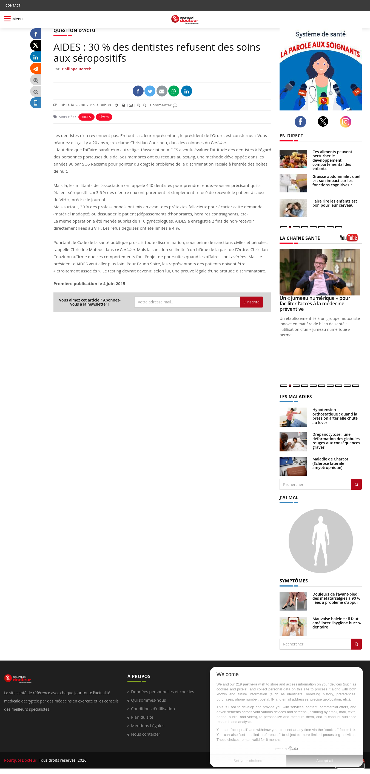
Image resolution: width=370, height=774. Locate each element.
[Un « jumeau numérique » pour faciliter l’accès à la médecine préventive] (321, 272)
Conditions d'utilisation (153, 708)
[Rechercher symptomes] (356, 644)
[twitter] (324, 121)
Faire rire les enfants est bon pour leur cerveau (334, 203)
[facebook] (302, 121)
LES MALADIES (296, 397)
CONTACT (12, 5)
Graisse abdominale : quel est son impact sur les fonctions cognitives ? (336, 180)
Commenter (164, 105)
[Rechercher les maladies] (356, 484)
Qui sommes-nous (148, 700)
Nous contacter (145, 734)
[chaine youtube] (351, 239)
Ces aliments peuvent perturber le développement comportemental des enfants (332, 160)
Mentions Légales (147, 725)
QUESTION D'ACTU (74, 30)
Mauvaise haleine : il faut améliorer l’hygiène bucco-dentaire (336, 623)
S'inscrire (251, 302)
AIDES (86, 117)
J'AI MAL (289, 497)
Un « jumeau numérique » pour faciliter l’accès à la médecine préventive (315, 303)
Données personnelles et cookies (162, 691)
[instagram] (347, 122)
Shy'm (104, 117)
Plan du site (142, 717)
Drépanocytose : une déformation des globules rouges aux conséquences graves (336, 440)
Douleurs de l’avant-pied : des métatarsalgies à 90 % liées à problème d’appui (336, 598)
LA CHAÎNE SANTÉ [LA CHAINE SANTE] (300, 238)
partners (250, 684)
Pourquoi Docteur (21, 760)
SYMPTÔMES (294, 581)
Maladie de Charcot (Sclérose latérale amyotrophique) (330, 463)
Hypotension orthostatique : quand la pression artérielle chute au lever (335, 416)
